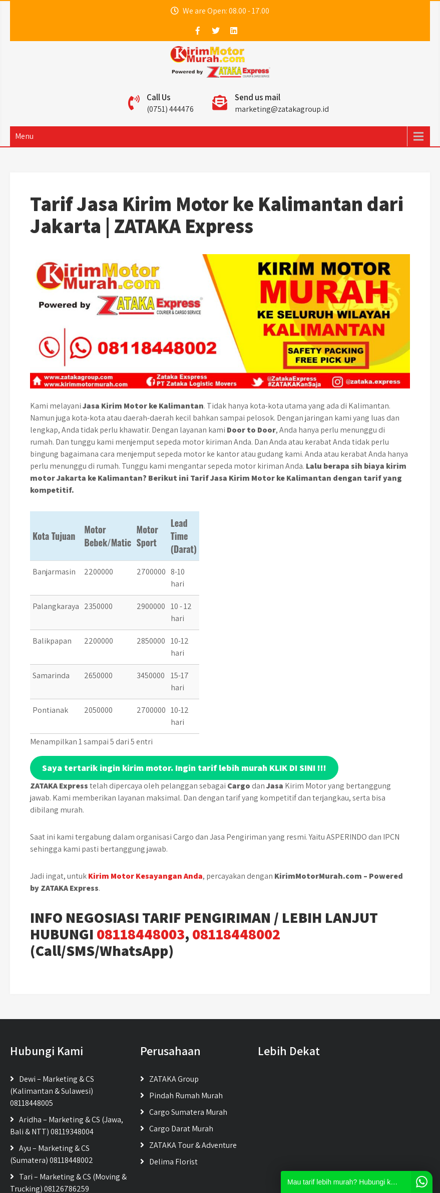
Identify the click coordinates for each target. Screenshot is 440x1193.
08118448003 (141, 861)
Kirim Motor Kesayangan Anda (145, 803)
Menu (24, 136)
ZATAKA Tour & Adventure (193, 1072)
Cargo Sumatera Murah (188, 1039)
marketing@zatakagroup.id (282, 109)
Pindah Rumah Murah (186, 1022)
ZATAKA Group (174, 1006)
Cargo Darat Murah (181, 1055)
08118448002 (236, 861)
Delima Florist (173, 1088)
